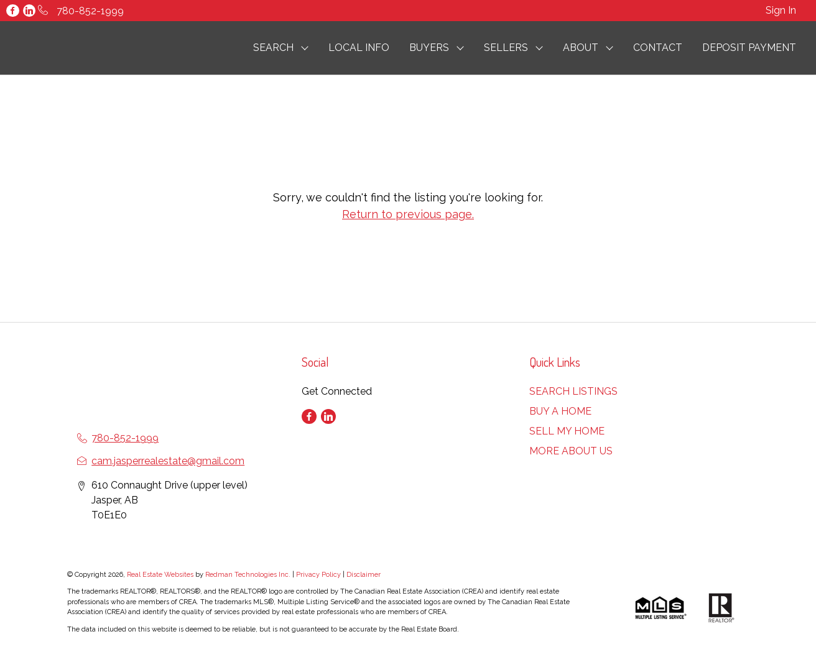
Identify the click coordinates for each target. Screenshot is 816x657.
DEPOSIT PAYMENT (749, 47)
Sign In (781, 10)
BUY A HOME (560, 411)
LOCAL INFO (358, 47)
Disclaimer (363, 575)
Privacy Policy (318, 575)
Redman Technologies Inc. (248, 575)
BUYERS (429, 47)
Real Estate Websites (161, 575)
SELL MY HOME (567, 431)
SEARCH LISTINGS (573, 391)
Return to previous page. (408, 214)
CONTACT (657, 47)
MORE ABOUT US (571, 451)
